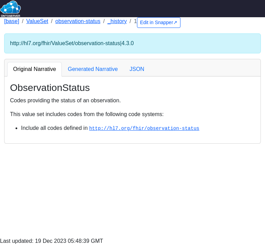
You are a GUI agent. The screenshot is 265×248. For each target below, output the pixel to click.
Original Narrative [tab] (34, 69)
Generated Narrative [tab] (93, 69)
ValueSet (37, 21)
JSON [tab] (136, 69)
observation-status (77, 21)
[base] (11, 21)
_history (117, 21)
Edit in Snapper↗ (158, 22)
